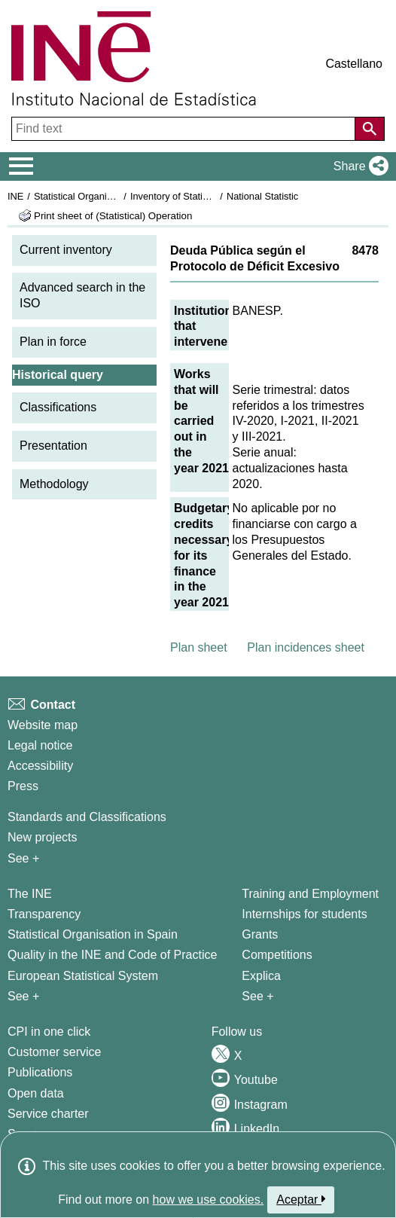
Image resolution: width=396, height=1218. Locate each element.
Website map (43, 725)
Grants (260, 934)
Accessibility (40, 765)
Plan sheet (198, 647)
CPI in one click (49, 1031)
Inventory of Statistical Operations (202, 196)
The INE (30, 893)
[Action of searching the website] (370, 129)
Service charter (48, 1113)
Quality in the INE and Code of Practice (112, 954)
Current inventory (66, 249)
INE (15, 196)
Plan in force (53, 341)
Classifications (58, 407)
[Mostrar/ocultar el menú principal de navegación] (21, 166)
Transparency (44, 914)
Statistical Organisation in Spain (102, 196)
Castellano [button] (353, 63)
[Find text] (184, 129)
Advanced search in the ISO (82, 295)
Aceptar (300, 1199)
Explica (261, 975)
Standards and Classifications (87, 816)
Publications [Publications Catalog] (40, 1072)
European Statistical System (83, 975)
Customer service (54, 1052)
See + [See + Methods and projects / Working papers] (23, 858)
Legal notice (40, 745)
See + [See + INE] (23, 996)
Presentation (53, 445)
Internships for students (304, 914)
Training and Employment (310, 893)
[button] (357, 166)
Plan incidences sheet (305, 647)
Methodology (54, 484)
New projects (42, 837)
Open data (36, 1093)
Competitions (277, 954)
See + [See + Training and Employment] (257, 996)
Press (23, 786)
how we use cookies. (208, 1199)
